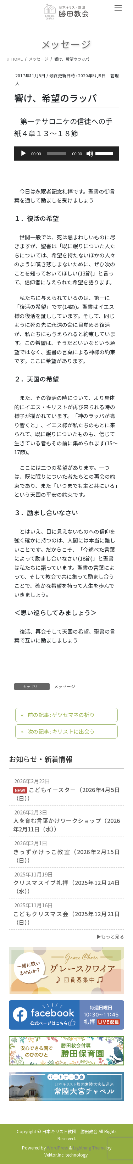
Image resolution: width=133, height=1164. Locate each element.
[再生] (23, 153)
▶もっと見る (110, 936)
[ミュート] (89, 153)
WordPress (57, 1147)
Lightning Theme (89, 1147)
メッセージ (64, 686)
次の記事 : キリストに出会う (61, 731)
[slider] (57, 153)
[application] (66, 153)
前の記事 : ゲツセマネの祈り (61, 714)
